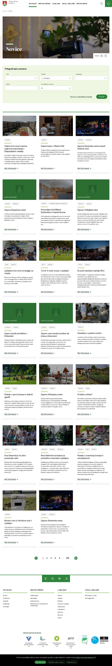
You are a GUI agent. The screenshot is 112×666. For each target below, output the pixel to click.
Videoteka (6, 598)
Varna (59, 618)
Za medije (6, 607)
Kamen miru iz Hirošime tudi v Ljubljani (18, 522)
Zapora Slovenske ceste (51, 520)
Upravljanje (33, 598)
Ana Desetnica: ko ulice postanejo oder (15, 456)
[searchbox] (51, 78)
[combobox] (21, 78)
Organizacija (34, 595)
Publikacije (6, 604)
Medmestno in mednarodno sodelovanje (39, 605)
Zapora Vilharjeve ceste (51, 394)
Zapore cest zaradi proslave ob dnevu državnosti (55, 334)
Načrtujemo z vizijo (91, 595)
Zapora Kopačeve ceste (15, 210)
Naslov (8, 84)
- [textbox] (6, 78)
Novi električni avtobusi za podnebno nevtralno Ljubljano (55, 456)
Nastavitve (72, 662)
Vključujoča (61, 607)
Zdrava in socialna (63, 604)
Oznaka (43, 74)
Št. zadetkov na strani (47, 84)
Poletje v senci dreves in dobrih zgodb (18, 395)
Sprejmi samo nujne (56, 662)
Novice (5, 595)
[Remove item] (42, 78)
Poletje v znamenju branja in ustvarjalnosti (90, 456)
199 (67, 558)
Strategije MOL (89, 598)
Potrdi (101, 97)
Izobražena (61, 609)
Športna (60, 615)
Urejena (60, 598)
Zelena (60, 595)
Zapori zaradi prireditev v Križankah (15, 334)
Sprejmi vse (40, 662)
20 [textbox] (42, 88)
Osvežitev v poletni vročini (89, 333)
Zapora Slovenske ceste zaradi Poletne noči (91, 147)
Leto (7, 74)
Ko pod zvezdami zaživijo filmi (90, 270)
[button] (81, 97)
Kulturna (60, 612)
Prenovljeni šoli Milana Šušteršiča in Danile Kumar (53, 211)
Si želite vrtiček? (84, 394)
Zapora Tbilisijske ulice (87, 210)
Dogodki (5, 601)
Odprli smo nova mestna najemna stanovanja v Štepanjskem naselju (15, 149)
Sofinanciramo (34, 601)
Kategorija (79, 74)
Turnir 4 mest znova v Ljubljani (55, 270)
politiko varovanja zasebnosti (86, 657)
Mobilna (60, 601)
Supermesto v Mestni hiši (52, 146)
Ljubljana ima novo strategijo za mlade (18, 272)
